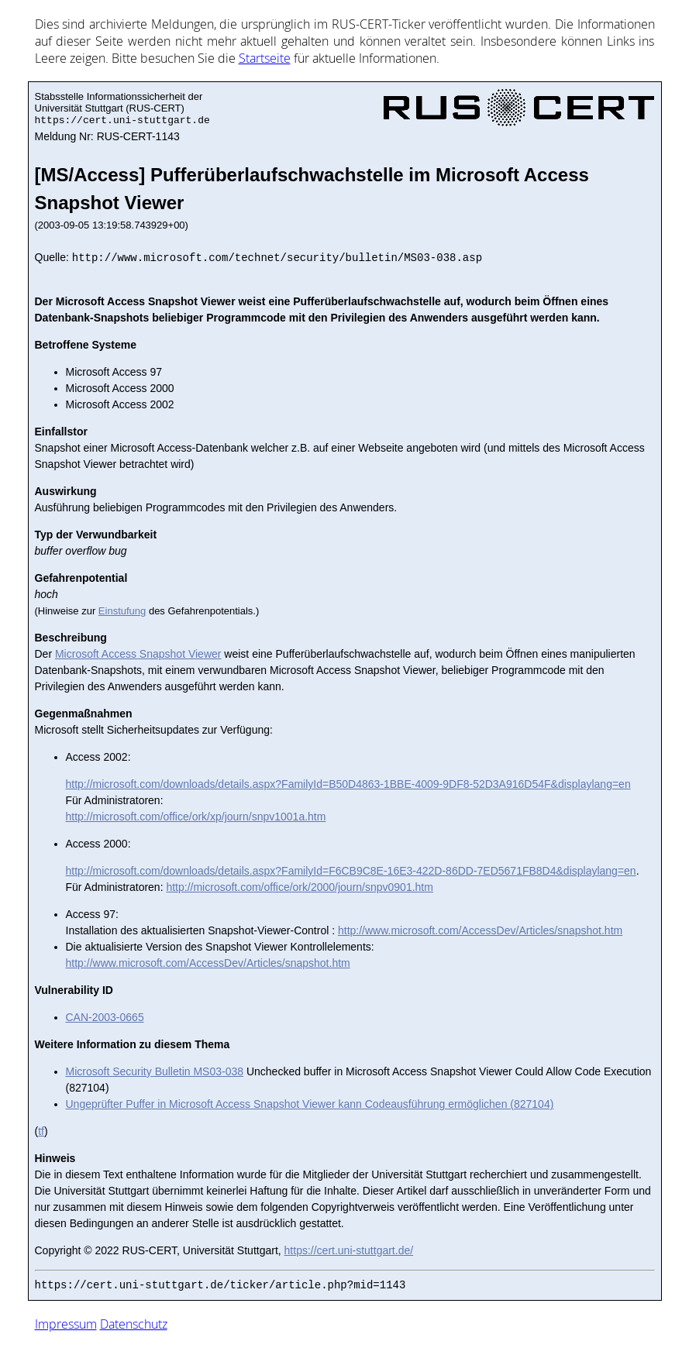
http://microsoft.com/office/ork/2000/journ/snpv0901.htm (299, 887)
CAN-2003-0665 (105, 1017)
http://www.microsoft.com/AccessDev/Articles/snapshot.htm (480, 930)
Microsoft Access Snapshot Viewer (138, 654)
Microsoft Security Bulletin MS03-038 (155, 1071)
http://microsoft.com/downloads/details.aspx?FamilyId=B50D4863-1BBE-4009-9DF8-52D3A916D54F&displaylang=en (348, 784)
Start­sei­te (265, 58)
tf (41, 1131)
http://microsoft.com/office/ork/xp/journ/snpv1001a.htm (196, 816)
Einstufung (122, 611)
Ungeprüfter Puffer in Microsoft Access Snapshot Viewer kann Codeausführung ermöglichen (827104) (310, 1104)
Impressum (66, 1324)
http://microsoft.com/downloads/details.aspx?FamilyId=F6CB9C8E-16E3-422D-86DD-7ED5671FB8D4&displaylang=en (351, 871)
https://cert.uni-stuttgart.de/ (349, 1250)
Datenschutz (133, 1324)
